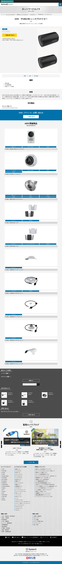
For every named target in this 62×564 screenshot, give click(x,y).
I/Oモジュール (18, 496)
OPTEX (3, 499)
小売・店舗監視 (5, 521)
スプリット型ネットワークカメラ (22, 503)
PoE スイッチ (18, 493)
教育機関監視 (5, 524)
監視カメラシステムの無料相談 (30, 537)
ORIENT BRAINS (6, 486)
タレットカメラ (18, 474)
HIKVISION (4, 494)
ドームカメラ (18, 470)
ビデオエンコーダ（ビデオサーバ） (23, 501)
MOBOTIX (4, 482)
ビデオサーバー (18, 508)
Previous (1, 444)
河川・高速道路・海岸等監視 (8, 516)
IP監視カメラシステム (40, 466)
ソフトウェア (18, 494)
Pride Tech (4, 496)
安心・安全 (35, 524)
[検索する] (38, 384)
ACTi (3, 489)
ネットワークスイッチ (20, 489)
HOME (7, 537)
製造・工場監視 (5, 517)
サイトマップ (44, 537)
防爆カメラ (17, 484)
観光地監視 (4, 526)
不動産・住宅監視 (6, 528)
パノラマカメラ (18, 477)
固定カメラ (17, 469)
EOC (3, 493)
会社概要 (53, 537)
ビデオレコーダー (19, 499)
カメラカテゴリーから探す (20, 466)
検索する (31, 380)
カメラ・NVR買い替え (38, 521)
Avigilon (3, 488)
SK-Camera (4, 479)
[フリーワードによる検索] (30, 384)
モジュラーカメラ (19, 482)
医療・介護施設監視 (6, 531)
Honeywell (4, 477)
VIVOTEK (4, 470)
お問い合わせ (31, 116)
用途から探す (35, 513)
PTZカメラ (17, 472)
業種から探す (4, 513)
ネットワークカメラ (5, 466)
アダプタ (17, 510)
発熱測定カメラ (18, 486)
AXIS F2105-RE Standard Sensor (10, 108)
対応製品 (36, 75)
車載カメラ (17, 481)
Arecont (3, 491)
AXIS (3, 469)
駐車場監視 (4, 519)
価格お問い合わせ (9, 35)
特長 (30, 75)
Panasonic (4, 481)
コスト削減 (35, 519)
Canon (3, 472)
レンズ (16, 498)
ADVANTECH (5, 484)
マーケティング (36, 523)
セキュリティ (36, 517)
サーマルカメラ (18, 476)
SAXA (3, 498)
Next (60, 444)
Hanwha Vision (5, 476)
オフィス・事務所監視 (7, 523)
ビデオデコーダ (18, 506)
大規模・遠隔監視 (37, 516)
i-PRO (3, 474)
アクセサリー (18, 488)
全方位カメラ (18, 479)
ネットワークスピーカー (20, 491)
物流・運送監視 (5, 529)
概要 (25, 75)
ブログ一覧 (31, 462)
